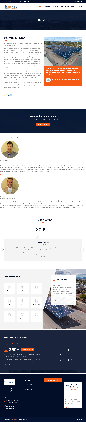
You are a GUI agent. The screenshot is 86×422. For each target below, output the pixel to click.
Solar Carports (65, 6)
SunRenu (15, 419)
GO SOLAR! (55, 6)
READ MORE (3, 211)
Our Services (57, 300)
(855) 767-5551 (8, 1)
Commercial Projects (27, 349)
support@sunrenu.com (22, 1)
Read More (2, 174)
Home (40, 6)
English (78, 1)
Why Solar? (47, 6)
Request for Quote (53, 380)
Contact (80, 6)
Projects (73, 6)
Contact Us (42, 124)
